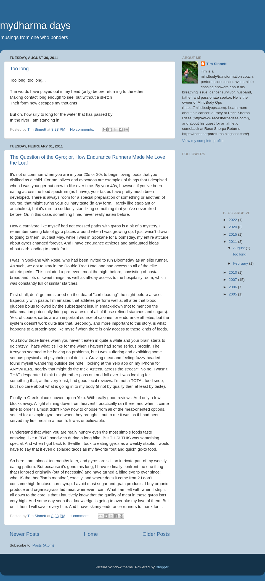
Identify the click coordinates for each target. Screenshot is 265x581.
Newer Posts (24, 534)
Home (91, 534)
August (239, 248)
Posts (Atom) (43, 545)
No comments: (82, 129)
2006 (233, 287)
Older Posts (156, 534)
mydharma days (35, 25)
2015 (233, 234)
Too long (19, 68)
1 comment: (80, 516)
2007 (233, 280)
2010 (233, 272)
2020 (233, 227)
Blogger (162, 567)
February (241, 263)
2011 (233, 242)
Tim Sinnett (216, 64)
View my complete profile (203, 141)
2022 (233, 220)
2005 (233, 294)
